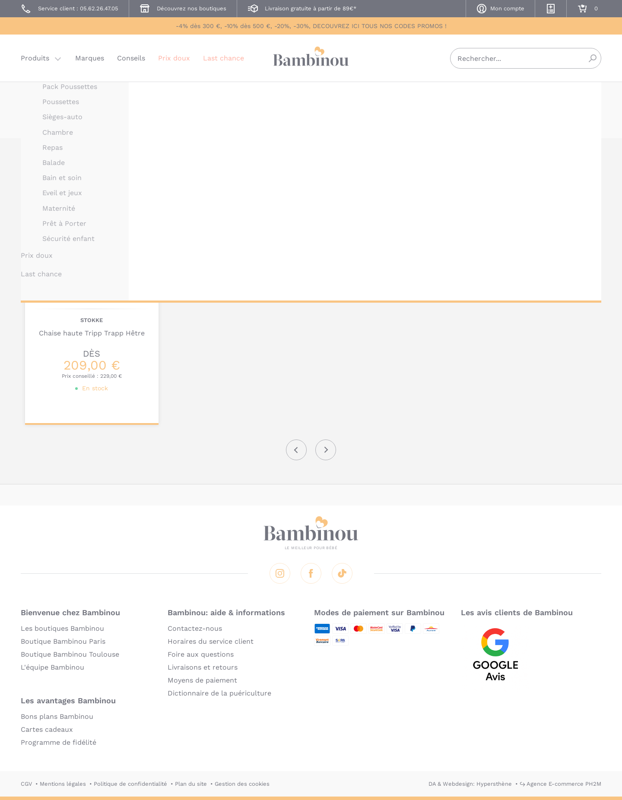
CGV (26, 784)
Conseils (131, 58)
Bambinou (311, 57)
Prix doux (174, 58)
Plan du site (191, 784)
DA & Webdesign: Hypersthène (470, 784)
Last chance (223, 58)
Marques (89, 58)
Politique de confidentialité (130, 784)
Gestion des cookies (242, 784)
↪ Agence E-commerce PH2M (560, 784)
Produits (35, 58)
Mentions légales (63, 784)
